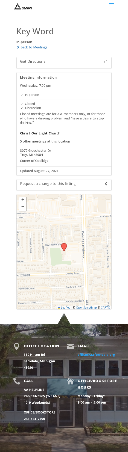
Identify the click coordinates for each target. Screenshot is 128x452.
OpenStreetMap (86, 307)
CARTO (105, 307)
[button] (62, 244)
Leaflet (64, 307)
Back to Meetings (31, 47)
